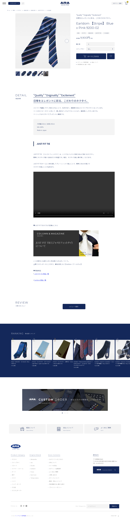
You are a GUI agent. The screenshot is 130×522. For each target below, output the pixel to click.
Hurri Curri (33, 475)
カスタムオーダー (17, 490)
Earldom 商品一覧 (40, 280)
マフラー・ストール (17, 469)
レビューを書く (74, 306)
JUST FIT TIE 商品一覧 (41, 274)
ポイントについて (54, 478)
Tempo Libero (35, 478)
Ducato (33, 465)
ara (31, 462)
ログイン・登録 (117, 3)
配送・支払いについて (55, 481)
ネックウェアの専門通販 (20, 515)
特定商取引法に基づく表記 (83, 64)
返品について (95, 62)
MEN (14, 10)
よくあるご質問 (53, 472)
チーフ (14, 472)
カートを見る (53, 465)
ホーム (8, 10)
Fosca (32, 472)
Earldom (33, 469)
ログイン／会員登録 (55, 469)
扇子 (13, 475)
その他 (14, 487)
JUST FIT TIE (41, 10)
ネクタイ (19, 10)
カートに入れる (91, 56)
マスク (14, 478)
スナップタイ (16, 462)
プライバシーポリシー (55, 487)
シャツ (14, 481)
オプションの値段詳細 (82, 62)
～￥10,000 (48, 10)
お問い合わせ (53, 475)
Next (67, 42)
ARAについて (53, 462)
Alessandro (34, 459)
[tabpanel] (65, 400)
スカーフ (14, 465)
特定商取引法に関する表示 (56, 484)
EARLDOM (26, 10)
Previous (19, 42)
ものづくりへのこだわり (56, 459)
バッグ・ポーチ (16, 484)
